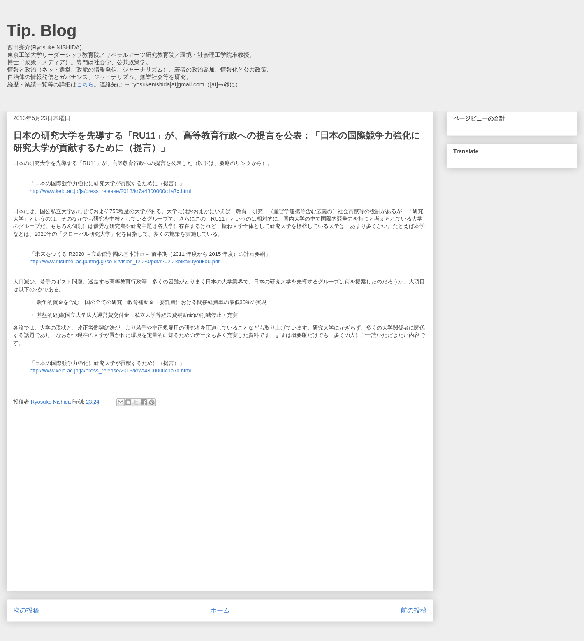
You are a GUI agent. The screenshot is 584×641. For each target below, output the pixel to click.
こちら (85, 84)
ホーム (220, 610)
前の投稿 (414, 610)
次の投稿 (26, 610)
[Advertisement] (77, 507)
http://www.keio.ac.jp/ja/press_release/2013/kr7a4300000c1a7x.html (110, 191)
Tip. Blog (41, 30)
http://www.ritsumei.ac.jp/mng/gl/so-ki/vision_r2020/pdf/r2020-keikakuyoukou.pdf (125, 261)
